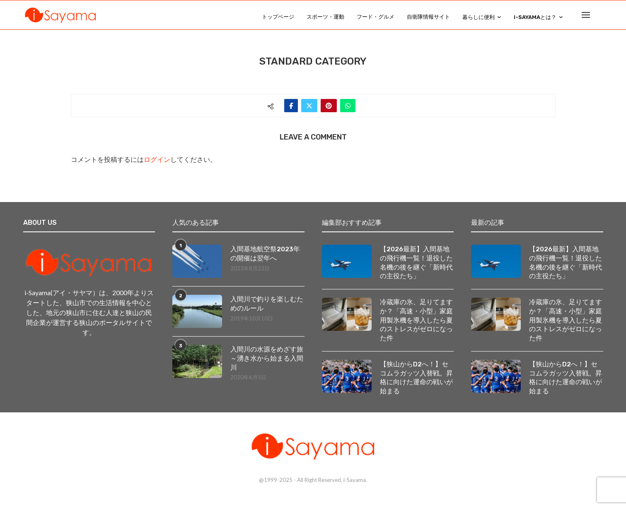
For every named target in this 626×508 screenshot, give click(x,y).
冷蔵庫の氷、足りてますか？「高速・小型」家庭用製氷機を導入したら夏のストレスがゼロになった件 (416, 326)
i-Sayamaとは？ (535, 17)
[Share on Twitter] (309, 109)
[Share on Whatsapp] (347, 109)
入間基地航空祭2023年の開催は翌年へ (265, 257)
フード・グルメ (375, 17)
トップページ (278, 17)
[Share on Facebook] (291, 109)
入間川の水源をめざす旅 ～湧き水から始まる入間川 (267, 362)
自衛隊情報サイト (428, 17)
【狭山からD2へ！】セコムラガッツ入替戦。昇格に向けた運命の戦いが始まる (416, 384)
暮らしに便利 (478, 17)
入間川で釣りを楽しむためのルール (266, 307)
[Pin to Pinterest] (329, 109)
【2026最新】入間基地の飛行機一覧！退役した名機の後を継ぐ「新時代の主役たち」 (416, 267)
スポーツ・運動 (325, 17)
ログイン (157, 164)
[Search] (599, 17)
